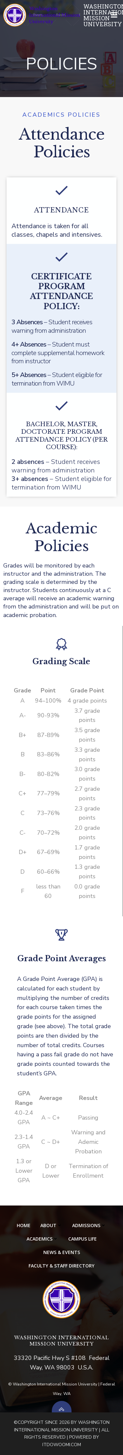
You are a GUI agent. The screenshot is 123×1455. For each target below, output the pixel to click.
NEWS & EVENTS (61, 1252)
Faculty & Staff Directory (61, 1266)
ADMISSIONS (89, 1225)
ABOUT (51, 1225)
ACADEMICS (42, 1239)
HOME (24, 1225)
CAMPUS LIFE (82, 1239)
